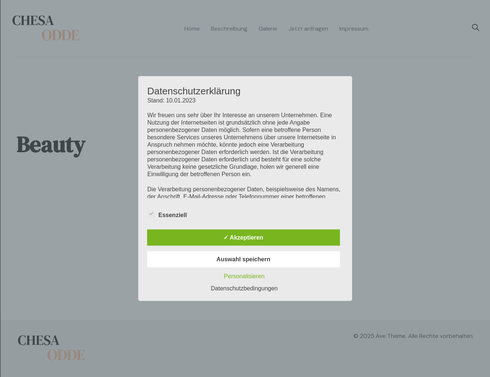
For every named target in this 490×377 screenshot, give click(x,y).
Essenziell (167, 214)
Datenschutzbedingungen (244, 288)
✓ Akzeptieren (243, 237)
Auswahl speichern (243, 259)
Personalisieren (244, 276)
